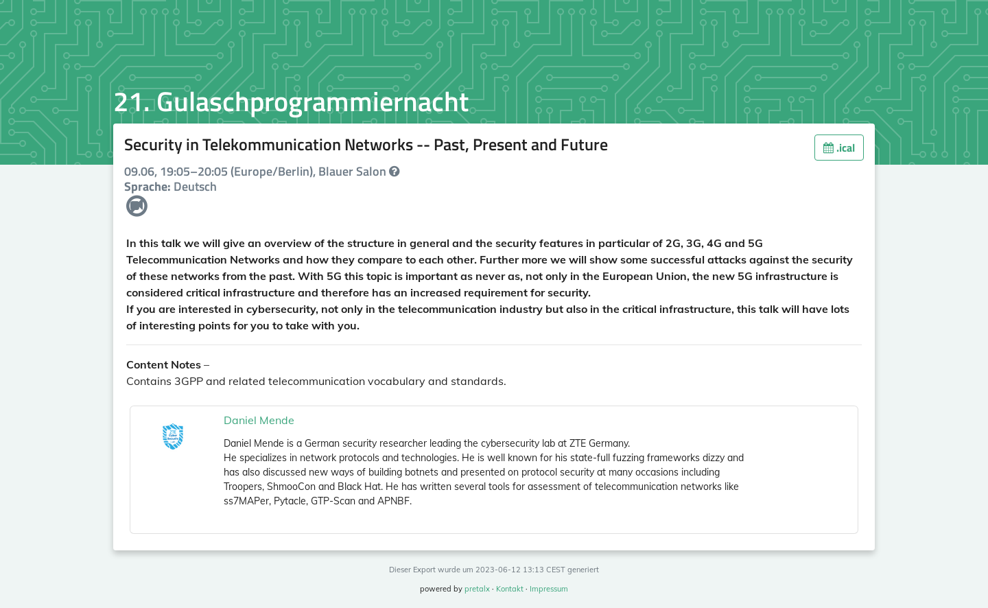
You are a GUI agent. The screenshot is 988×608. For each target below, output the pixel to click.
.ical (839, 147)
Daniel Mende (259, 420)
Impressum (549, 589)
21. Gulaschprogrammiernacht (291, 101)
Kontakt (510, 589)
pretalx (477, 589)
